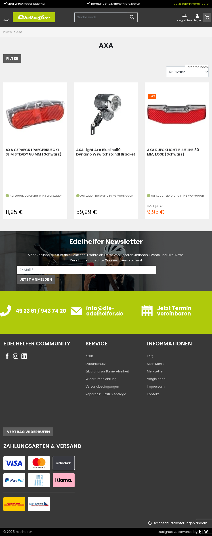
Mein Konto (155, 364)
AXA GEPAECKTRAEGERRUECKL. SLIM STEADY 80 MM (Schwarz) (33, 152)
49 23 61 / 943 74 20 (41, 311)
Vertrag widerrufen (28, 431)
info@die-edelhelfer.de (104, 311)
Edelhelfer (24, 531)
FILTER (12, 58)
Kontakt (153, 394)
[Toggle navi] (6, 17)
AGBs (89, 356)
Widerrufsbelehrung (101, 379)
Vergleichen (156, 379)
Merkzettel (155, 371)
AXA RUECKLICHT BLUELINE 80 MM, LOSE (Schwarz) (173, 152)
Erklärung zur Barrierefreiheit (107, 371)
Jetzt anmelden (36, 279)
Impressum (156, 386)
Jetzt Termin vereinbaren (192, 4)
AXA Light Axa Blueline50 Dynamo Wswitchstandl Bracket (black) (105, 152)
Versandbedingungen (102, 386)
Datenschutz (96, 364)
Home (7, 32)
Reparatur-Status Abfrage (106, 394)
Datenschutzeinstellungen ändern (180, 523)
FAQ (150, 356)
